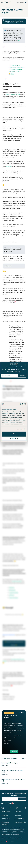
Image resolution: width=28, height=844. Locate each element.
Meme (12, 74)
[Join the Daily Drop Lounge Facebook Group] (10, 808)
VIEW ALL (24, 758)
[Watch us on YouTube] (2, 808)
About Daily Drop (5, 811)
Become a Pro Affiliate (20, 822)
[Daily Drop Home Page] (5, 2)
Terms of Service (5, 818)
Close (14, 433)
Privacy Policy (4, 815)
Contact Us (18, 815)
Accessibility (18, 811)
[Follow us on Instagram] (17, 808)
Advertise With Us (19, 818)
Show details (19, 429)
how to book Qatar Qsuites (13, 94)
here (19, 40)
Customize (14, 438)
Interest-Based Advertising (5, 823)
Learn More (14, 751)
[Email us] (25, 808)
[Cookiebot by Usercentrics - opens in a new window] (20, 404)
